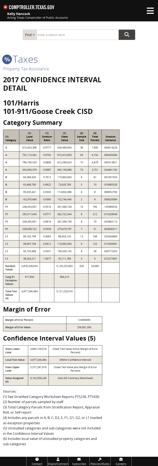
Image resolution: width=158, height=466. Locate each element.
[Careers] (121, 461)
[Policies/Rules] (100, 461)
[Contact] (37, 461)
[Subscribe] (79, 461)
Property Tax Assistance (26, 69)
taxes (20, 59)
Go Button (127, 35)
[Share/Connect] (58, 461)
